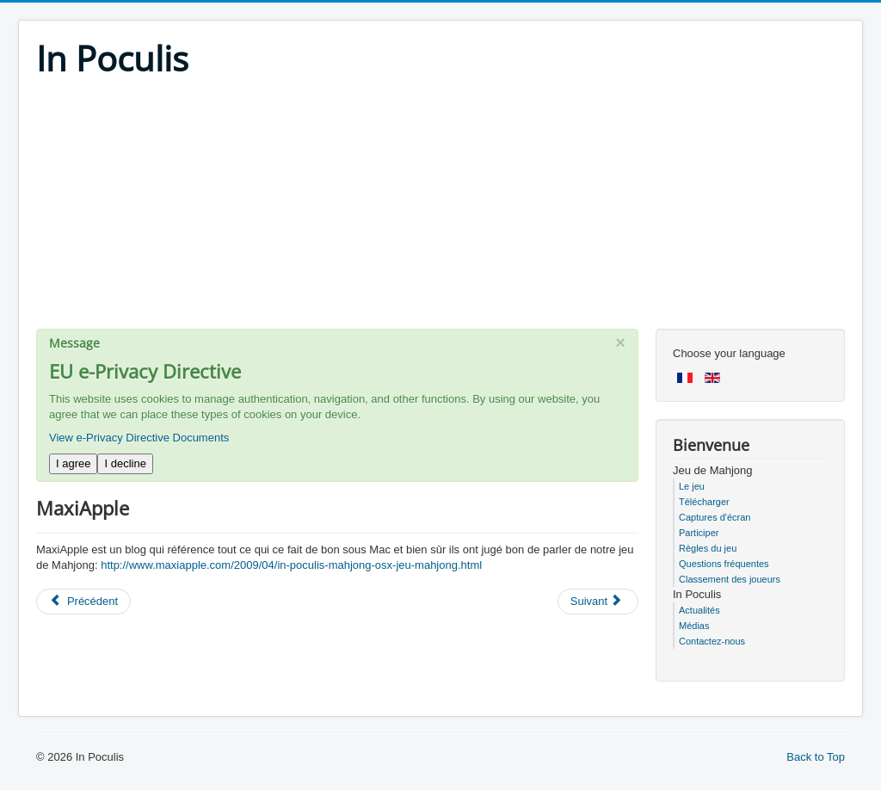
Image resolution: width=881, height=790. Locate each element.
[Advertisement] (440, 208)
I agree (73, 463)
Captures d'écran (714, 517)
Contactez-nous (712, 641)
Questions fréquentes (724, 564)
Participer (698, 533)
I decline (124, 463)
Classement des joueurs (729, 579)
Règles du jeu (707, 548)
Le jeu (692, 486)
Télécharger (704, 502)
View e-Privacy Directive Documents (139, 437)
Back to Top (815, 756)
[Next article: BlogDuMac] (598, 601)
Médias (694, 625)
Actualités (699, 610)
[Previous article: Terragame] (83, 601)
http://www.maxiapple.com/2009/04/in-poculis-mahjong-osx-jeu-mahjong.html (291, 565)
